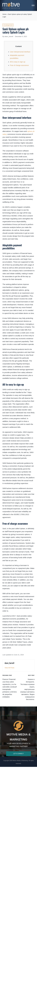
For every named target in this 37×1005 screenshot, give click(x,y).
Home (4, 14)
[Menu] (33, 5)
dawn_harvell (9, 662)
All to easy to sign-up (17, 62)
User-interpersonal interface (20, 52)
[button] (9, 667)
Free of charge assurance (19, 65)
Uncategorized (8, 25)
